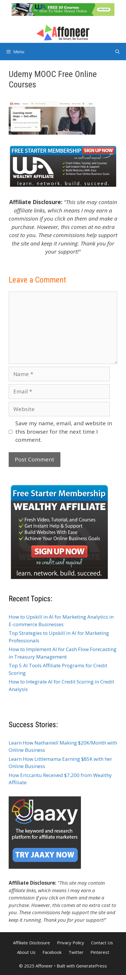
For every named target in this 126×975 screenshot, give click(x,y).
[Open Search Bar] (117, 51)
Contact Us (102, 942)
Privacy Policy (70, 942)
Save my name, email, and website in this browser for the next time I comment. (63, 431)
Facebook (52, 952)
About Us (26, 952)
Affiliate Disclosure (31, 942)
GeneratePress (91, 966)
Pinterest (99, 952)
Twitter (76, 952)
